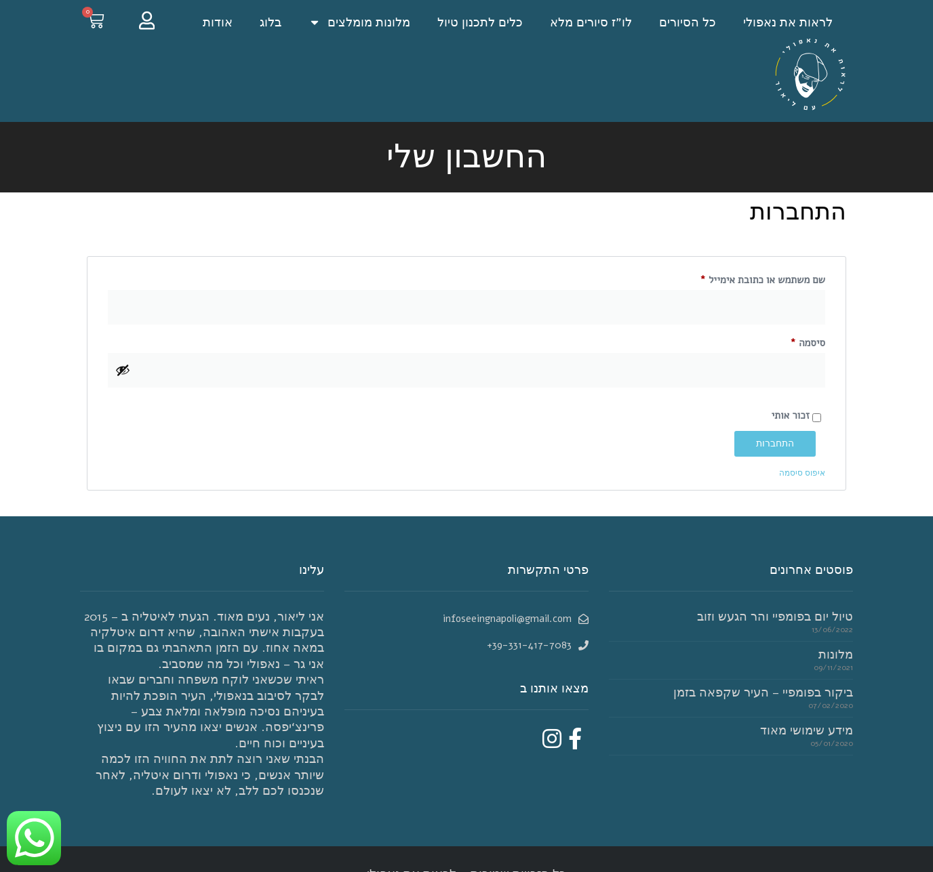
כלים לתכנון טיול (480, 22)
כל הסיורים (687, 22)
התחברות (775, 443)
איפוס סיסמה (802, 473)
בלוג (270, 22)
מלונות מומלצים (359, 22)
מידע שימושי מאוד (806, 730)
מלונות (835, 654)
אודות (218, 22)
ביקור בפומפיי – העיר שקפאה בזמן (763, 692)
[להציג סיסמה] (122, 369)
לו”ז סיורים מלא (591, 22)
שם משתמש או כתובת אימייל (752, 278)
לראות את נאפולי (788, 22)
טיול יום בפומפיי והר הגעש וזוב (775, 616)
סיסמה (798, 341)
